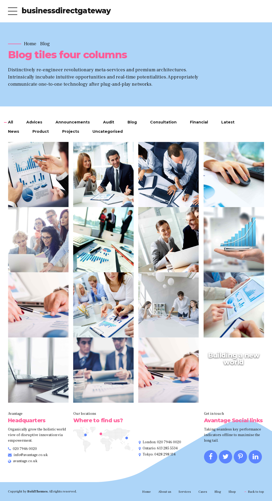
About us (164, 492)
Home (30, 44)
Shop (232, 492)
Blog (45, 44)
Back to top (256, 492)
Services (184, 492)
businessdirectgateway (66, 10)
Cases (202, 492)
